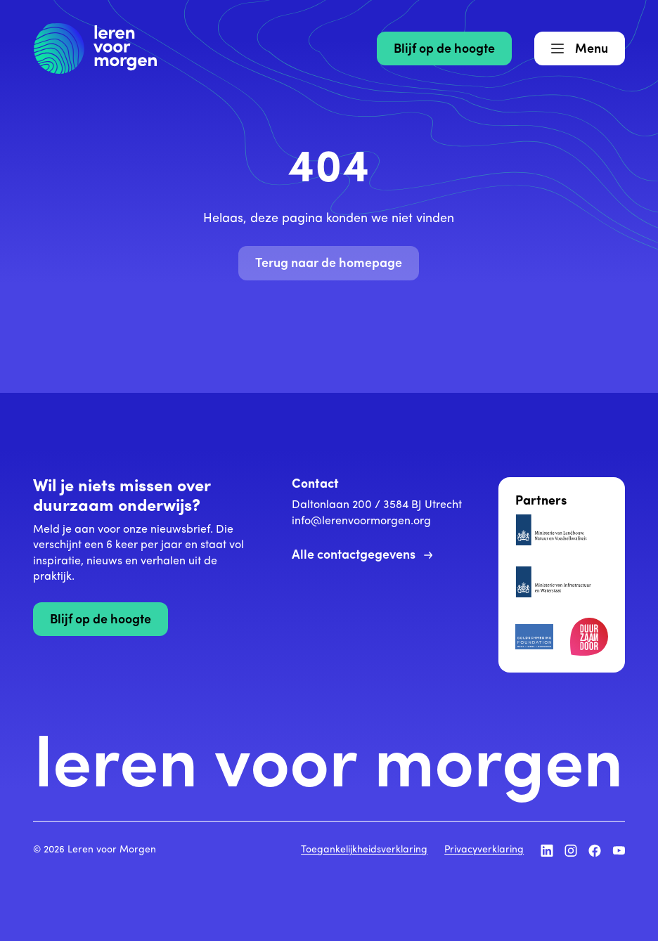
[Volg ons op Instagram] (571, 850)
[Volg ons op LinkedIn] (547, 850)
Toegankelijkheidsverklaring (364, 850)
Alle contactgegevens (362, 555)
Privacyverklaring (484, 850)
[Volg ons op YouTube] (618, 850)
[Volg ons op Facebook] (594, 850)
